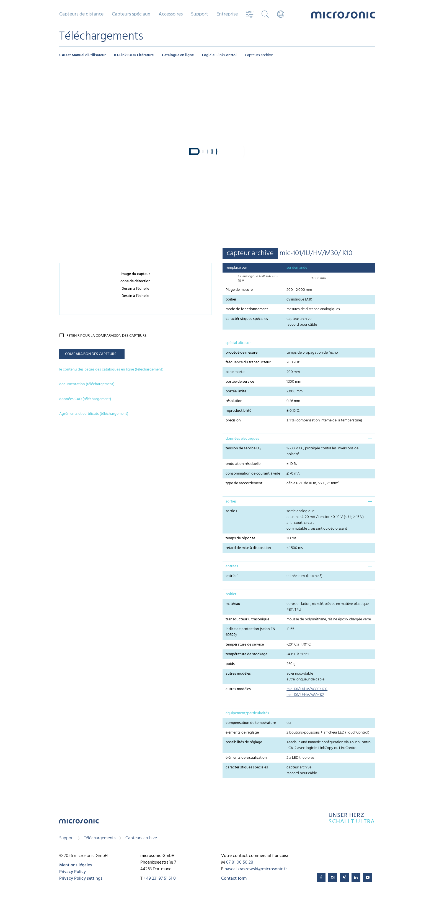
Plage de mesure (239, 290)
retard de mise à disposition (248, 548)
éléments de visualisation (246, 758)
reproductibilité (238, 411)
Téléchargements (100, 838)
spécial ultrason (239, 343)
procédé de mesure (241, 352)
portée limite (236, 391)
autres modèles (238, 673)
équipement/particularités (247, 713)
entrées (232, 566)
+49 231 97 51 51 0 (160, 878)
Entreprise (227, 14)
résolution (234, 401)
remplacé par (236, 268)
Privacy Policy (72, 871)
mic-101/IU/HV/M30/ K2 (305, 695)
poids (230, 664)
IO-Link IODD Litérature (134, 55)
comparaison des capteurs (90, 354)
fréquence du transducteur (248, 362)
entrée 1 (232, 576)
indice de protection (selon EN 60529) (250, 632)
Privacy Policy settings (80, 878)
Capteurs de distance (81, 14)
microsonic (79, 823)
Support (199, 14)
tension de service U (243, 448)
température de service (245, 644)
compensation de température (251, 723)
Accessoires (171, 14)
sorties (231, 501)
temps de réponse (240, 538)
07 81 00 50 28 (239, 862)
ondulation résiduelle (243, 464)
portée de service (240, 382)
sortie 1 (231, 511)
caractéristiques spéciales (247, 319)
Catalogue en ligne (178, 55)
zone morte (235, 372)
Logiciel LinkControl (219, 55)
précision (233, 420)
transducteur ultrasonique (247, 619)
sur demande (296, 268)
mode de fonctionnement (247, 309)
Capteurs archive (259, 55)
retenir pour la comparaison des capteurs (106, 336)
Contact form (234, 878)
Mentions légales (75, 865)
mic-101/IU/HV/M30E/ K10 (306, 689)
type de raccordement (244, 483)
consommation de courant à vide (253, 473)
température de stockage (246, 654)
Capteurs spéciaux (131, 14)
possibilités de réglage (244, 742)
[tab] (299, 343)
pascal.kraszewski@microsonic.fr (255, 869)
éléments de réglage (242, 732)
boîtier (231, 299)
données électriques (242, 439)
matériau (233, 604)
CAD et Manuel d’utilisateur (82, 55)
